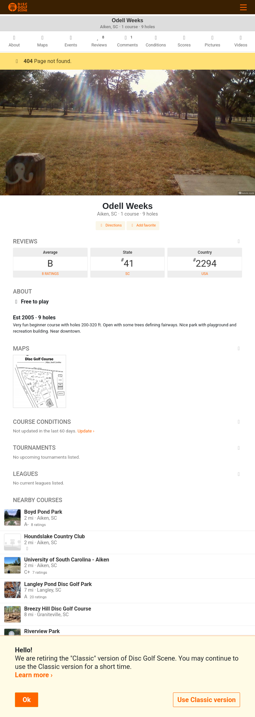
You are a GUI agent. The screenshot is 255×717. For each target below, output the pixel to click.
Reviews (127, 241)
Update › (85, 430)
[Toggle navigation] (243, 7)
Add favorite (143, 225)
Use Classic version (206, 700)
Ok (26, 700)
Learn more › (33, 675)
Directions (110, 225)
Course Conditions (127, 422)
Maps (127, 348)
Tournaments (127, 447)
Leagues (127, 474)
